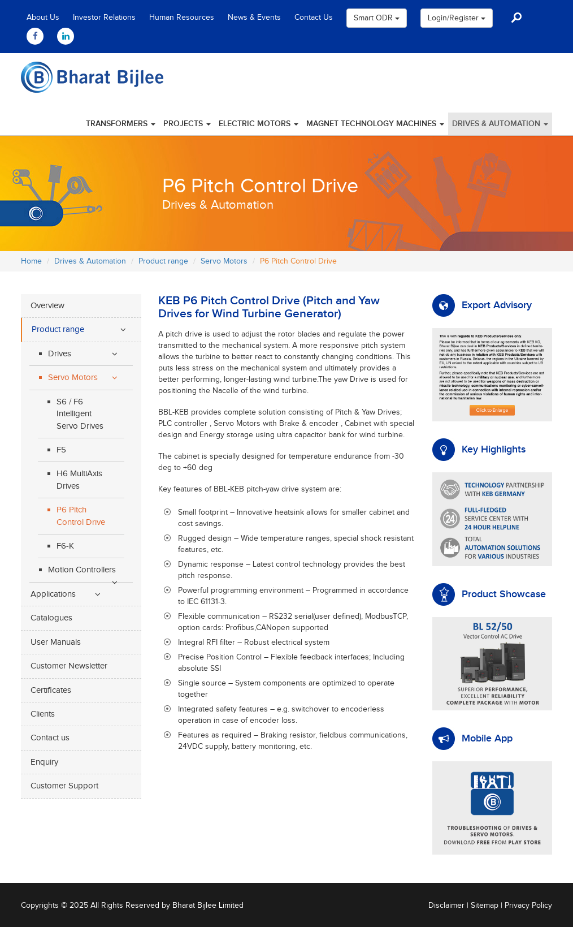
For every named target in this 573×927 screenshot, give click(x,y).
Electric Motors (258, 123)
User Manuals (56, 642)
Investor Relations (104, 17)
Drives (59, 354)
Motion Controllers (82, 570)
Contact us (50, 738)
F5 (61, 450)
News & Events (254, 17)
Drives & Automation (500, 123)
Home (31, 261)
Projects (187, 123)
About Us (43, 17)
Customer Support (64, 786)
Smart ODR (377, 18)
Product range (163, 261)
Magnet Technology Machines (375, 123)
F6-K (65, 546)
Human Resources (181, 17)
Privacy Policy (528, 905)
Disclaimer (446, 905)
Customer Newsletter (69, 666)
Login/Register (456, 18)
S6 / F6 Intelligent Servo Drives (80, 414)
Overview (47, 306)
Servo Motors (224, 261)
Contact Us (313, 17)
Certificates (51, 690)
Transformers (120, 123)
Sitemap (484, 905)
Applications (53, 594)
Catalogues (51, 618)
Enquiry (44, 762)
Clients (43, 714)
